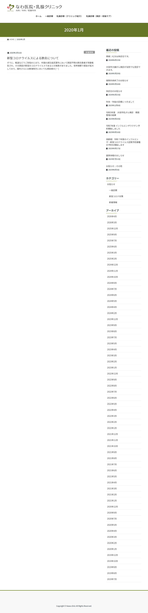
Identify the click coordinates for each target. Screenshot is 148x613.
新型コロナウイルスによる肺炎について (33, 58)
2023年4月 (112, 349)
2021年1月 (112, 500)
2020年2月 (112, 542)
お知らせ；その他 (114, 166)
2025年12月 (112, 228)
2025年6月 (112, 246)
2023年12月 (112, 319)
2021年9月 (112, 452)
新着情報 (89, 52)
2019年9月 (112, 567)
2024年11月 (112, 270)
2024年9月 (112, 282)
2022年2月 (112, 421)
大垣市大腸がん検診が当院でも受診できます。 (123, 68)
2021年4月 (112, 482)
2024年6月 (112, 294)
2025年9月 (112, 234)
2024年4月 (112, 307)
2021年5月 (112, 476)
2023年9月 (112, 325)
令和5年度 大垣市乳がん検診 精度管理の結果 (123, 114)
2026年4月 (112, 216)
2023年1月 (112, 367)
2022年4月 (112, 409)
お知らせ (111, 184)
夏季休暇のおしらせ (115, 155)
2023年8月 (112, 331)
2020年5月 (112, 524)
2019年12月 (112, 555)
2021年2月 (112, 494)
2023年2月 (112, 361)
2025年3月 (112, 252)
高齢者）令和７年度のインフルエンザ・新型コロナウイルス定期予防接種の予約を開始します (123, 142)
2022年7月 (112, 391)
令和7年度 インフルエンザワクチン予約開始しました (123, 127)
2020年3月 (112, 536)
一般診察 (113, 190)
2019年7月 (112, 579)
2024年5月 (112, 301)
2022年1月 (112, 428)
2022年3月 (112, 415)
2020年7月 (112, 518)
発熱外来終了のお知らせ (117, 80)
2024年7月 (112, 288)
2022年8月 (112, 385)
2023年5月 (112, 343)
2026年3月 (112, 222)
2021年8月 (112, 458)
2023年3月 (112, 355)
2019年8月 (112, 573)
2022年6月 (112, 397)
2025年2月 (112, 258)
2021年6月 (112, 470)
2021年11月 (112, 440)
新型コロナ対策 (116, 196)
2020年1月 (112, 548)
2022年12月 (112, 373)
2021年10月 (112, 446)
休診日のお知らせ (114, 91)
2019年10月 (112, 561)
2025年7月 (112, 240)
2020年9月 (112, 512)
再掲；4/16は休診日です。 (118, 56)
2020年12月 (112, 506)
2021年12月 (112, 434)
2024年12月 (112, 264)
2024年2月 (112, 313)
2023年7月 (112, 337)
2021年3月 (112, 488)
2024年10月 (112, 276)
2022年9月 (112, 379)
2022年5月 (112, 403)
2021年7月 (112, 464)
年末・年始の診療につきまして (120, 101)
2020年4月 (112, 530)
